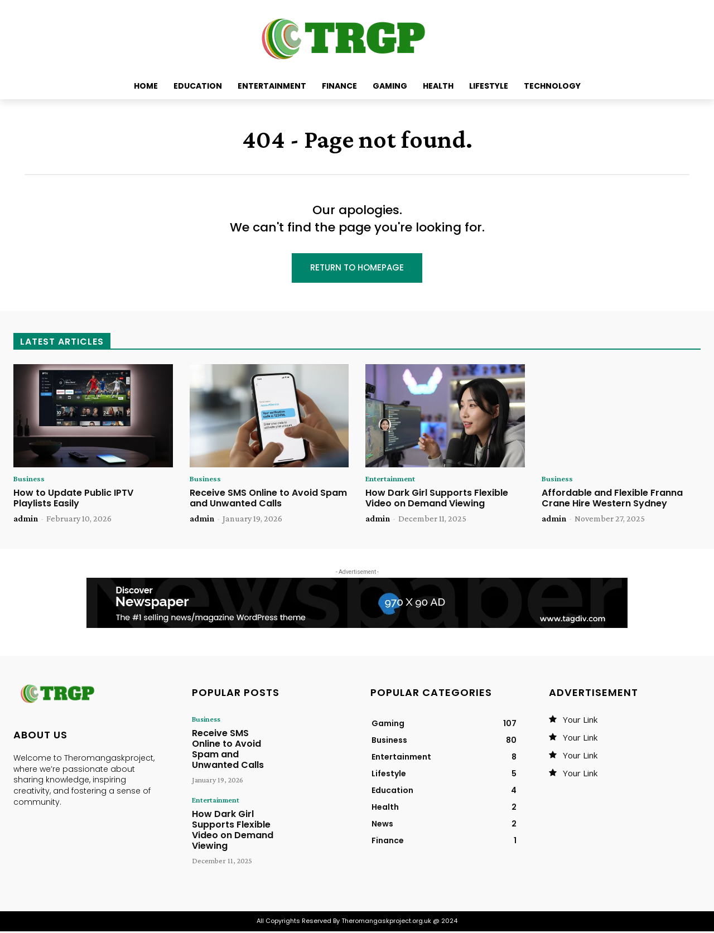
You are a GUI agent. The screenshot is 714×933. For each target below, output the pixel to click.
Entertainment (394, 480)
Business (30, 480)
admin (25, 520)
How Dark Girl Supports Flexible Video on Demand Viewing (436, 500)
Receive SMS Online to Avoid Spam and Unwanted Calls (268, 500)
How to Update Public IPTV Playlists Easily (73, 500)
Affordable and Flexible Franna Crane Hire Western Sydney (612, 500)
